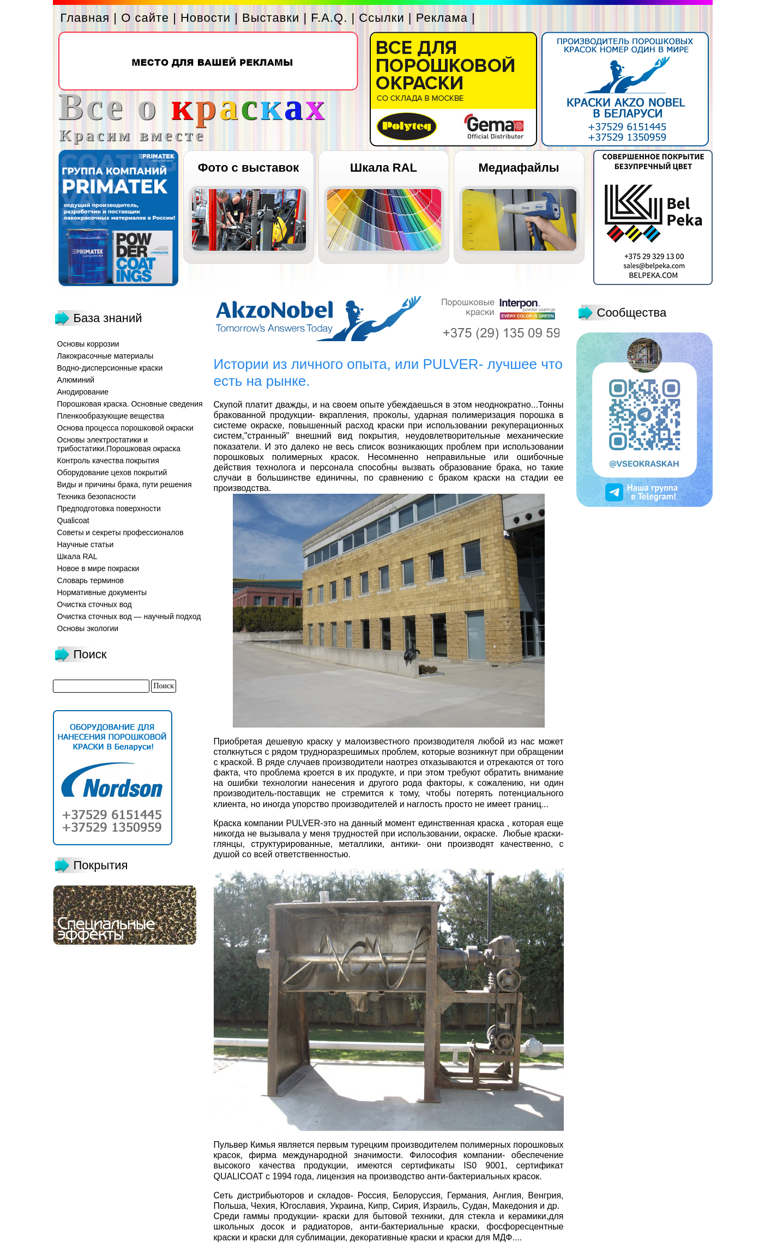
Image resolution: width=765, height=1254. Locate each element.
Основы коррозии (88, 344)
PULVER (303, 823)
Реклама (442, 18)
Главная (85, 18)
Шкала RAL (383, 167)
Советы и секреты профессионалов (120, 532)
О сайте (145, 18)
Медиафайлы (518, 167)
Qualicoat (73, 520)
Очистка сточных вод (94, 604)
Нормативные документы (102, 592)
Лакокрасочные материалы (105, 356)
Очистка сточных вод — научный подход (129, 616)
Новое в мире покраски (98, 568)
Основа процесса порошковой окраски (125, 427)
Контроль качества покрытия (108, 460)
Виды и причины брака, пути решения (124, 484)
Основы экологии (88, 628)
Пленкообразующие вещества (111, 415)
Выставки (270, 18)
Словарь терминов (90, 580)
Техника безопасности (96, 496)
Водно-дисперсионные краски (110, 368)
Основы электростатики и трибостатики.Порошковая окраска (119, 444)
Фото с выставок (248, 167)
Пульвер (231, 1144)
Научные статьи (85, 544)
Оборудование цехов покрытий (112, 472)
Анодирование (83, 391)
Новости (205, 18)
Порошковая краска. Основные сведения (130, 403)
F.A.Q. (329, 18)
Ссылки (381, 18)
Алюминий (76, 379)
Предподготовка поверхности (109, 508)
